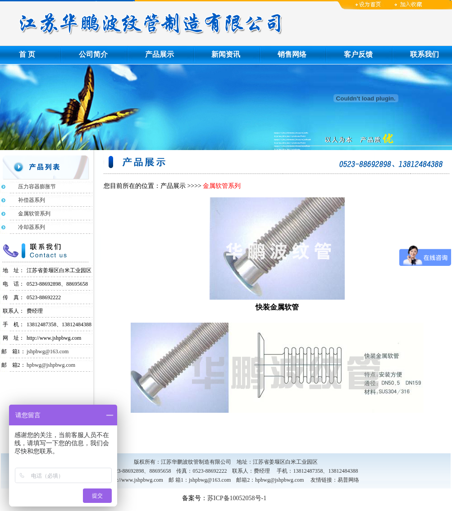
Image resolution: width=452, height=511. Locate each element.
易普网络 (348, 480)
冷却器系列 (26, 227)
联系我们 (424, 54)
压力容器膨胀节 (31, 186)
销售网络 (292, 54)
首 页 (27, 54)
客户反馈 (358, 54)
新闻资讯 (225, 54)
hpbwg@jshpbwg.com (51, 365)
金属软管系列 (28, 213)
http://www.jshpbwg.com (136, 480)
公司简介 (93, 54)
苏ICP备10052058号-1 (236, 498)
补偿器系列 (26, 200)
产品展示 (159, 54)
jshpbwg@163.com (47, 351)
